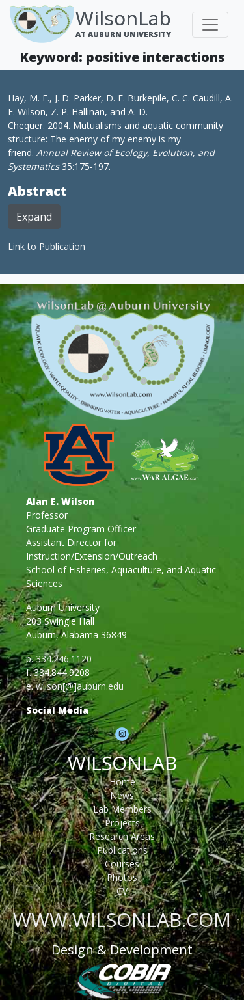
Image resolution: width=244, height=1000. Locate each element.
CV (122, 891)
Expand (34, 216)
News (122, 795)
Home (122, 782)
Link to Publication (46, 246)
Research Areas (122, 836)
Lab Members (122, 809)
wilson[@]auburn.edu (80, 686)
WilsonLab (123, 18)
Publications (122, 850)
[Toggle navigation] (210, 25)
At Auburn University (123, 34)
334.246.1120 (64, 659)
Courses (122, 864)
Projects (122, 823)
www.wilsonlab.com (122, 919)
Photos (122, 877)
